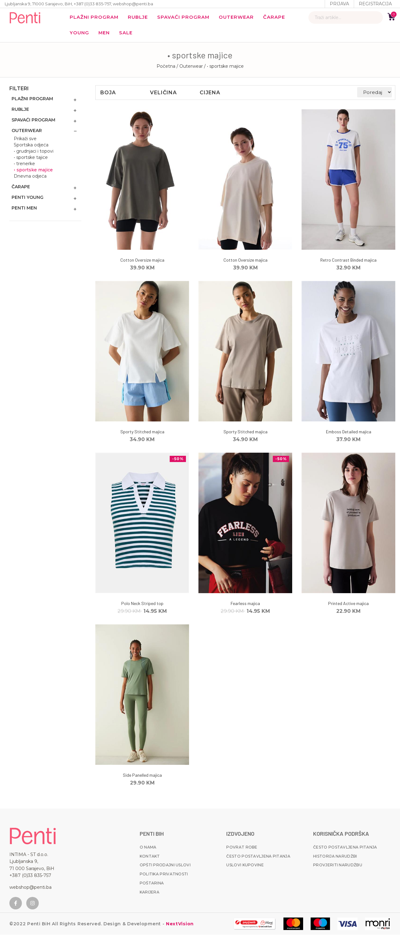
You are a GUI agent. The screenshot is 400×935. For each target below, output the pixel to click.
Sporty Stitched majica (142, 432)
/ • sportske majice (224, 66)
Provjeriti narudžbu (337, 865)
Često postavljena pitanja (258, 856)
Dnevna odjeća (30, 176)
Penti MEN (24, 208)
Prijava (339, 4)
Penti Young (27, 197)
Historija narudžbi (335, 856)
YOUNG (79, 33)
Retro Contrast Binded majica (348, 260)
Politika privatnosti (164, 874)
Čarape (278, 17)
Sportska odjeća (31, 145)
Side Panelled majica (142, 775)
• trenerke (24, 164)
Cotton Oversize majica (142, 260)
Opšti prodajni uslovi (165, 865)
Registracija (375, 4)
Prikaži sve (25, 139)
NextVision (179, 924)
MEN (105, 33)
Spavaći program (186, 17)
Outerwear (240, 17)
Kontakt (150, 856)
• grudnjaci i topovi (33, 151)
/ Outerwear (190, 66)
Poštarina (152, 883)
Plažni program (95, 17)
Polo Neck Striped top (142, 603)
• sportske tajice (31, 157)
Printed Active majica (348, 603)
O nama (148, 847)
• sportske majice (33, 170)
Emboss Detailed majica (348, 432)
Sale (127, 33)
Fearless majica (245, 603)
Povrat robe (241, 847)
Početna (166, 66)
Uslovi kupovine (245, 865)
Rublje (139, 17)
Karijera (149, 892)
